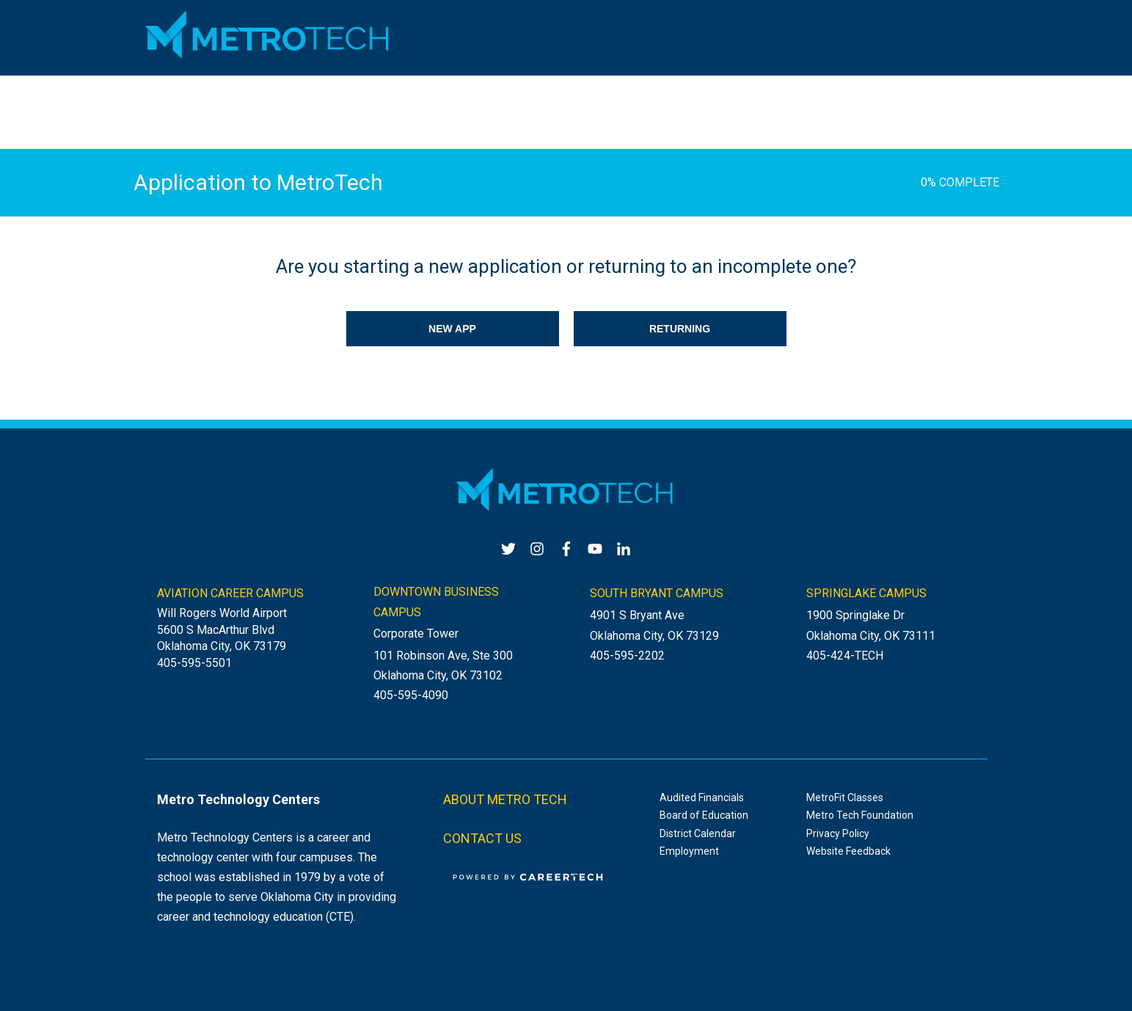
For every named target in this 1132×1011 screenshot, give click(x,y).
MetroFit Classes (844, 797)
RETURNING (679, 329)
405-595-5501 (194, 663)
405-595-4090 (410, 695)
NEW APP (452, 329)
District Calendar (698, 833)
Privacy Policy (837, 833)
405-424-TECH (844, 656)
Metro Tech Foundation (859, 815)
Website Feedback (848, 851)
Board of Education (704, 815)
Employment (689, 851)
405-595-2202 (627, 656)
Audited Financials (702, 797)
